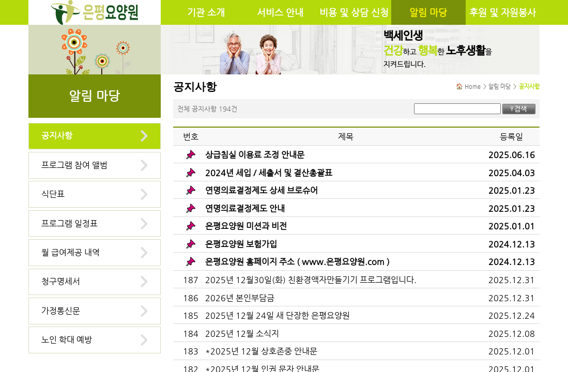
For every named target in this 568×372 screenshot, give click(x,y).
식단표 (53, 194)
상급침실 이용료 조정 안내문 (254, 155)
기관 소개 (206, 12)
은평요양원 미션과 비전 (246, 226)
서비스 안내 (280, 12)
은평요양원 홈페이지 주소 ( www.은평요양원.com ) (297, 262)
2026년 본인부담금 (239, 298)
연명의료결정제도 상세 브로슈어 (261, 190)
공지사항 (56, 136)
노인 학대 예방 (66, 340)
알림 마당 (428, 12)
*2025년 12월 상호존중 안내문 (261, 351)
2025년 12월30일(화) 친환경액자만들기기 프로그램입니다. (311, 280)
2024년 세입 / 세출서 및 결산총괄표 (268, 173)
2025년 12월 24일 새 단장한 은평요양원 (277, 315)
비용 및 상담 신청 (354, 12)
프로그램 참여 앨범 (74, 165)
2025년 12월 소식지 (242, 333)
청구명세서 (60, 281)
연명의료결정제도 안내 (245, 208)
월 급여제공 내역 (70, 252)
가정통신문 (60, 311)
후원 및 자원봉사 (502, 12)
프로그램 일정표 (69, 223)
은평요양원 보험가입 (241, 244)
